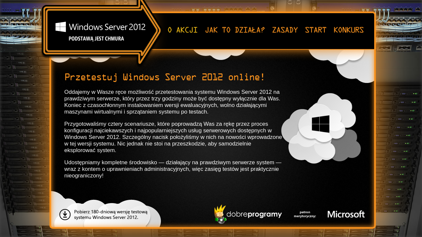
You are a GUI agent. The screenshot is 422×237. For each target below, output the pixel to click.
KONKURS (348, 30)
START (315, 30)
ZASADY (284, 30)
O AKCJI (182, 30)
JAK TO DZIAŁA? (234, 30)
